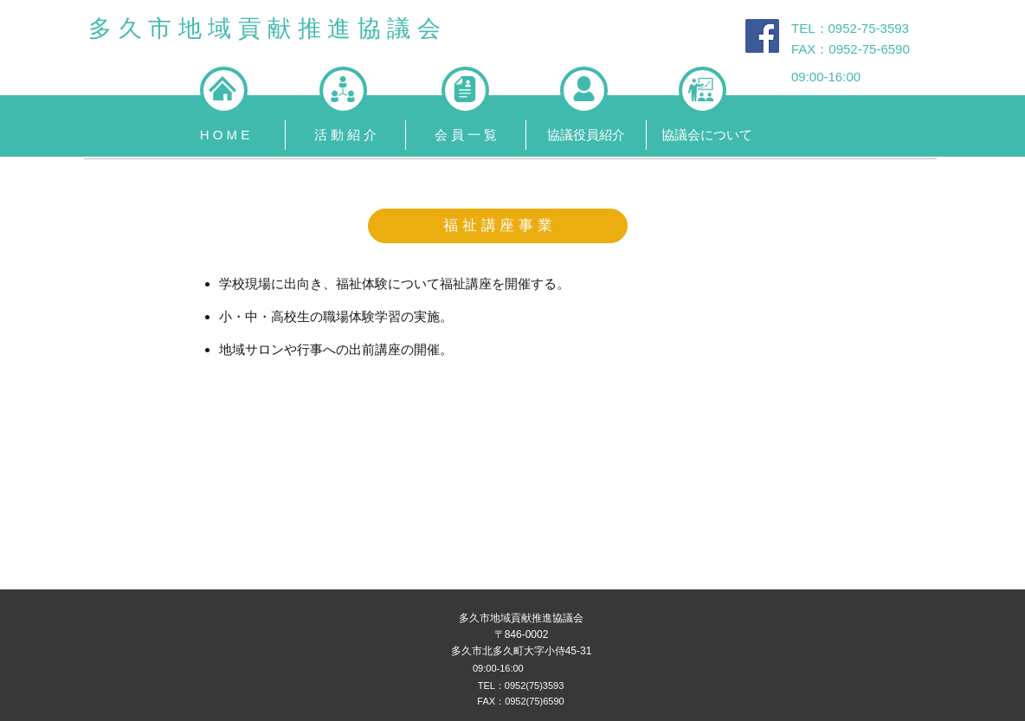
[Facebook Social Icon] (762, 36)
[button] (345, 135)
